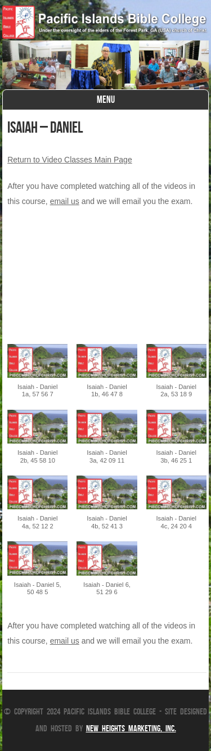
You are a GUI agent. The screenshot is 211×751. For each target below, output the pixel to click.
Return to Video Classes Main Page (69, 159)
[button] (37, 377)
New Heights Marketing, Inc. (131, 728)
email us (64, 201)
